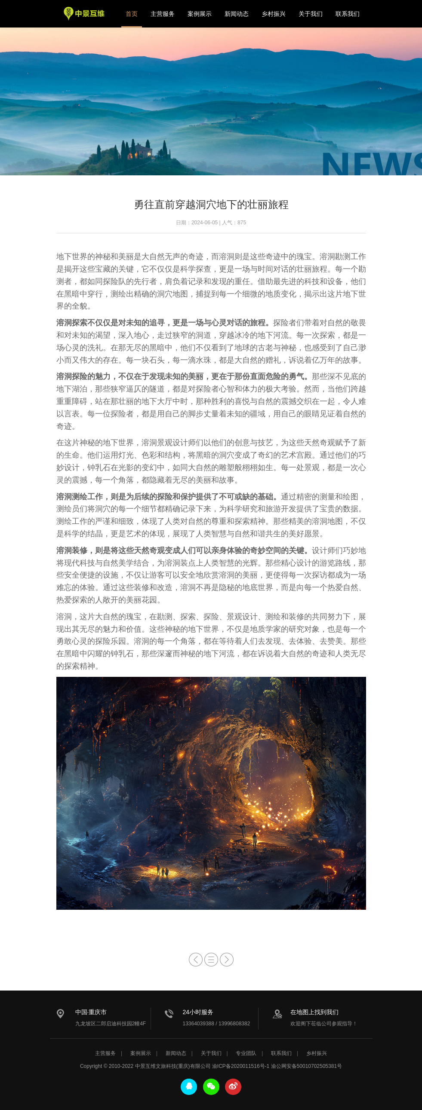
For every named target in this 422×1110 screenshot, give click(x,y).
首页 (132, 13)
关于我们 (311, 13)
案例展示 (200, 13)
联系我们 (348, 13)
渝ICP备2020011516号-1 (240, 1066)
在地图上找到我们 (314, 1012)
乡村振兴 (274, 13)
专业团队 (246, 1053)
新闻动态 (237, 13)
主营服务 (163, 13)
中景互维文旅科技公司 (84, 14)
